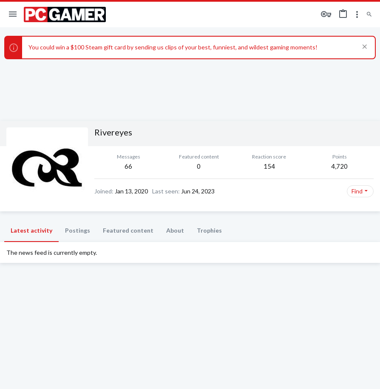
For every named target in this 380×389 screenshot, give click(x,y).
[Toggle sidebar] (357, 14)
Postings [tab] (77, 230)
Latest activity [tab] (31, 230)
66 (128, 166)
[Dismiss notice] (364, 47)
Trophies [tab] (209, 230)
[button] (13, 14)
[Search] (369, 14)
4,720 (339, 166)
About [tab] (175, 230)
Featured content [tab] (128, 230)
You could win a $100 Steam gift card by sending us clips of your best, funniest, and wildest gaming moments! (173, 47)
